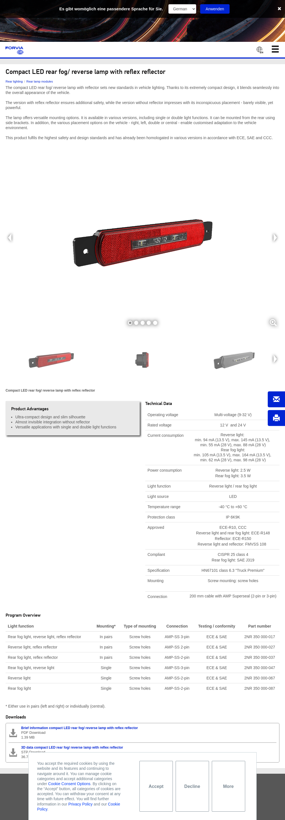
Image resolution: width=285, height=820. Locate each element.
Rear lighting (14, 81)
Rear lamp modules (39, 81)
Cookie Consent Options (69, 784)
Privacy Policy (80, 804)
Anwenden (215, 9)
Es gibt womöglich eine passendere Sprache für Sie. (111, 8)
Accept (156, 786)
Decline (192, 786)
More (228, 786)
